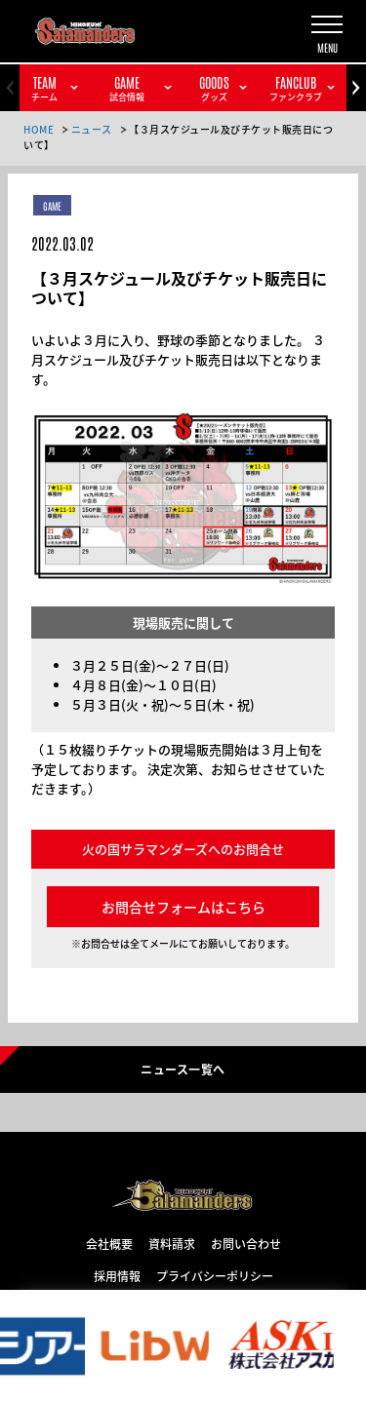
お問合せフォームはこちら (183, 906)
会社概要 (109, 1243)
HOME (38, 129)
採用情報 (117, 1275)
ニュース (91, 129)
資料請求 (171, 1243)
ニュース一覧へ (182, 1068)
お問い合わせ (246, 1243)
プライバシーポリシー (214, 1275)
